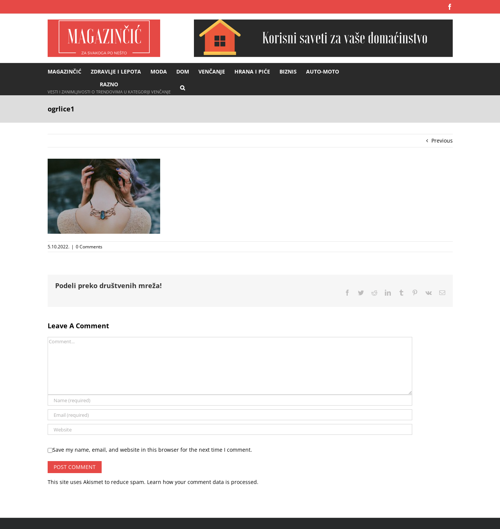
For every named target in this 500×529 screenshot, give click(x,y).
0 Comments (89, 246)
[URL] (230, 429)
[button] (182, 87)
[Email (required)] (230, 414)
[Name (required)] (230, 400)
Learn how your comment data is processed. (202, 481)
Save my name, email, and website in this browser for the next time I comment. (152, 449)
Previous (442, 140)
